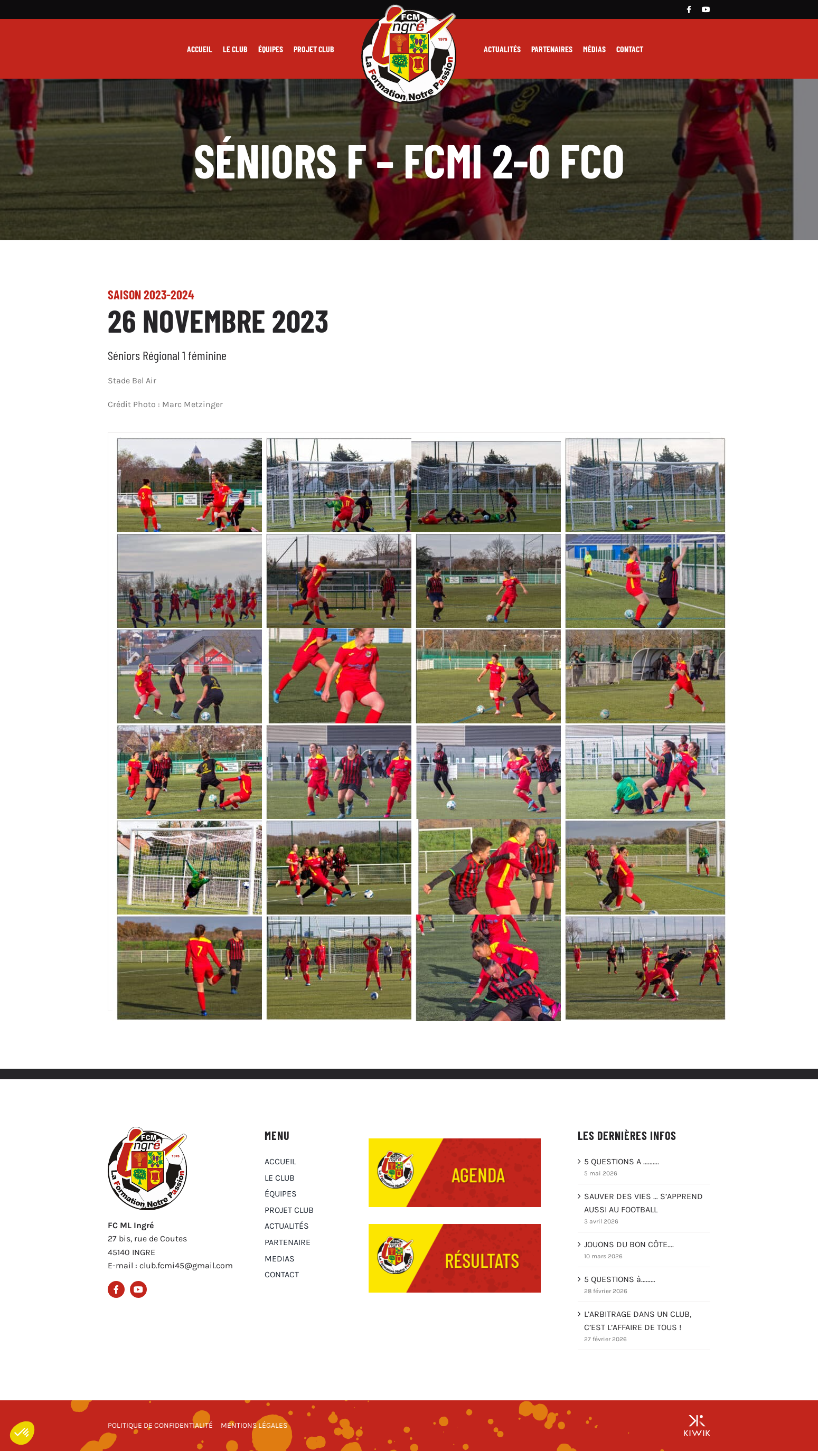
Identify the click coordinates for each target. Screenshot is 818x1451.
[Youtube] (706, 9)
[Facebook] (689, 9)
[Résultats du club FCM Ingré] (455, 1228)
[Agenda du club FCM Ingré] (455, 1142)
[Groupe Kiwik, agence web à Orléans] (697, 1425)
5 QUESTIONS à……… (619, 1279)
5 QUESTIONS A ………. (621, 1161)
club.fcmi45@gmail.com (186, 1265)
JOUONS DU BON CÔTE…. (629, 1244)
